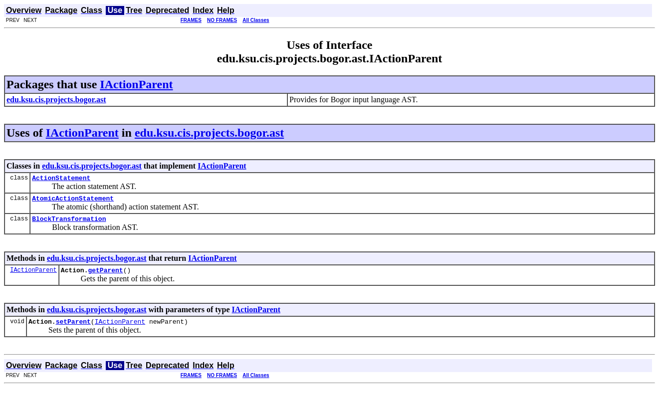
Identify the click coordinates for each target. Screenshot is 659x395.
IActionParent (136, 84)
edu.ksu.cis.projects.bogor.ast (209, 132)
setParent (73, 328)
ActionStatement (61, 179)
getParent (105, 275)
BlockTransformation (69, 222)
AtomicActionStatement (73, 201)
